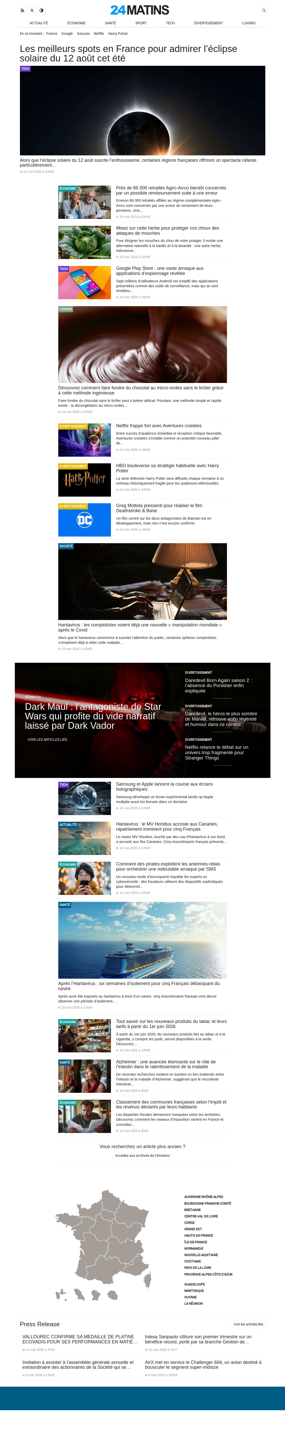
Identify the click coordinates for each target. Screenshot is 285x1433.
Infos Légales (174, 1416)
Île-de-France (195, 1254)
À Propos (110, 1416)
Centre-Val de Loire (201, 1228)
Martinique (194, 1303)
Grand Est (193, 1241)
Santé (110, 23)
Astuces (86, 35)
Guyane (190, 1309)
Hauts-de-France (198, 1247)
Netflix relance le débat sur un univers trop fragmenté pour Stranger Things (216, 762)
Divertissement (208, 23)
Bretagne (192, 1222)
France (52, 35)
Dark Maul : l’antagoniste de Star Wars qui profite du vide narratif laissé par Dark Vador (93, 726)
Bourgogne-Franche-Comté (207, 1215)
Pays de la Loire (197, 1280)
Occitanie (192, 1273)
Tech (170, 23)
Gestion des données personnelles (230, 1416)
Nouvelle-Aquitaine (201, 1267)
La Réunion (193, 1316)
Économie (76, 23)
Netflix (103, 35)
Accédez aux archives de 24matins (142, 1167)
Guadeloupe (194, 1296)
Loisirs (248, 23)
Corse (189, 1235)
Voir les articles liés (47, 749)
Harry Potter (123, 35)
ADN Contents (246, 1424)
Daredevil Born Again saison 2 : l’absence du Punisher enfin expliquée (218, 695)
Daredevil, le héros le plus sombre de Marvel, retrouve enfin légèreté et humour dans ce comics (221, 728)
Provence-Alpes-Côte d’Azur (208, 1286)
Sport (140, 23)
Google (68, 35)
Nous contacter (139, 1416)
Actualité (39, 23)
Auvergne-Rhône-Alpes (203, 1209)
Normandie (193, 1261)
